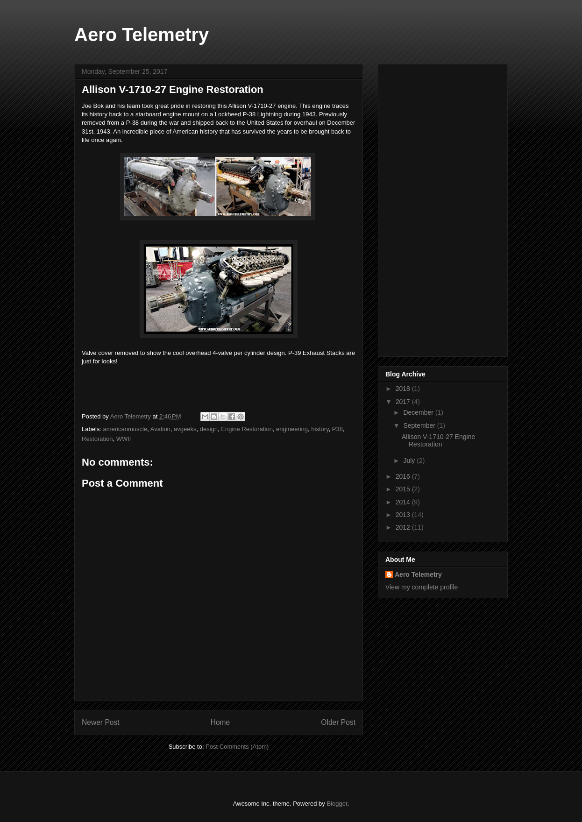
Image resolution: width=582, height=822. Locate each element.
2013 (404, 514)
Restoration (97, 438)
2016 (404, 476)
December (419, 412)
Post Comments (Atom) (237, 746)
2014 (404, 502)
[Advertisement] (422, 208)
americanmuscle (125, 428)
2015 (404, 489)
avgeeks (185, 428)
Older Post (338, 722)
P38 (337, 428)
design (209, 428)
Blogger (336, 803)
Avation (160, 428)
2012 (404, 527)
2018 (404, 388)
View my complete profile (421, 587)
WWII (123, 438)
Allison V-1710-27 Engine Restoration (438, 440)
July (410, 460)
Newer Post (101, 722)
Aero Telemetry (141, 34)
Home (220, 722)
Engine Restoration (247, 428)
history (319, 428)
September (420, 425)
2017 (404, 401)
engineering (292, 428)
